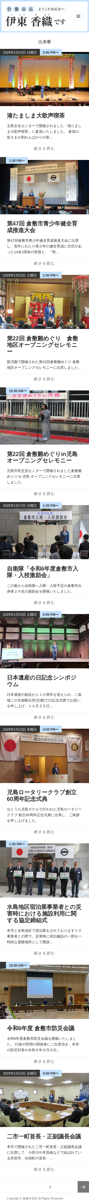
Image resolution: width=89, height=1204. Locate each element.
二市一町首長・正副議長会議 (44, 1136)
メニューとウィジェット (78, 16)
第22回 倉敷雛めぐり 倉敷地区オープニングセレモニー (42, 345)
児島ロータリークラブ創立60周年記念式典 (42, 795)
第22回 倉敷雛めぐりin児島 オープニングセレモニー (42, 457)
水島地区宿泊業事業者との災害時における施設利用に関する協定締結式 (44, 913)
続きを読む (44, 148)
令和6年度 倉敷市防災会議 (40, 1028)
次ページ (83, 1187)
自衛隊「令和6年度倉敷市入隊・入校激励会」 (42, 572)
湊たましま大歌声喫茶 (36, 115)
